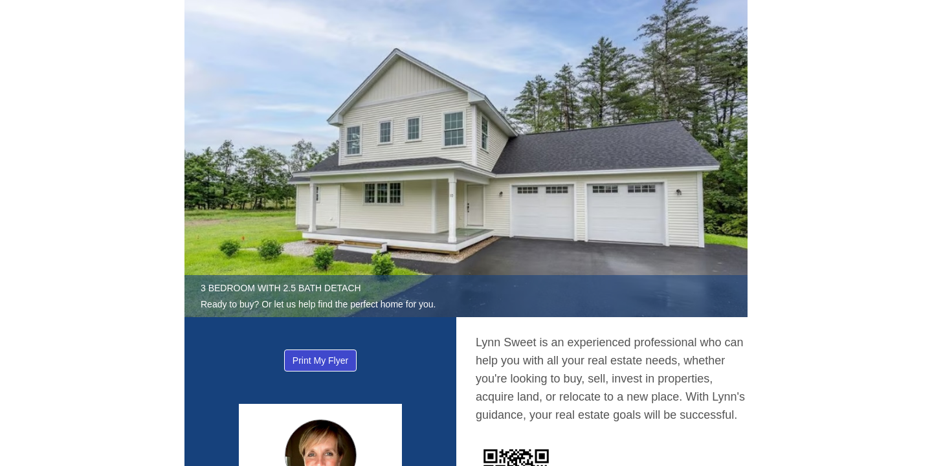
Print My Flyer (320, 360)
